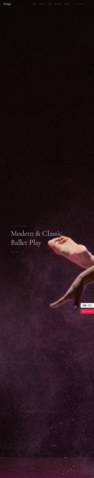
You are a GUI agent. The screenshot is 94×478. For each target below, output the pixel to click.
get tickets (81, 4)
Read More (19, 251)
